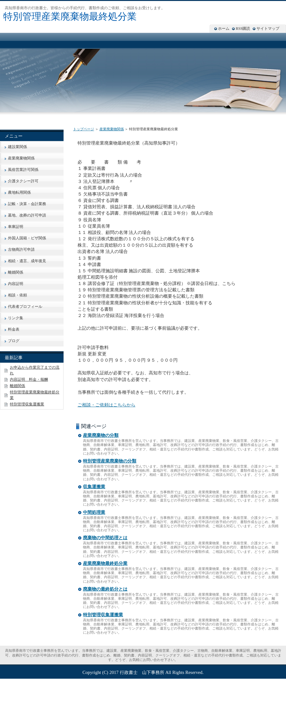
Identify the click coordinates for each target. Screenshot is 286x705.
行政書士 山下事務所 (142, 672)
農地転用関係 (19, 192)
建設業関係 (17, 147)
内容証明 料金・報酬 (29, 379)
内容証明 (15, 283)
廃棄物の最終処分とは (105, 589)
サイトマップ (267, 28)
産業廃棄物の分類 (101, 435)
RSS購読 (243, 28)
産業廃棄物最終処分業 (105, 563)
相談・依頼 (17, 295)
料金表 (13, 329)
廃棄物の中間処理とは (105, 537)
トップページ (83, 129)
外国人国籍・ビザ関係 (27, 238)
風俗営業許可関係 (23, 169)
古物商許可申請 (21, 249)
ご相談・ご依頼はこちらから (106, 404)
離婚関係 (15, 272)
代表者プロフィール (25, 306)
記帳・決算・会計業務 (27, 204)
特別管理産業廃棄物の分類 (109, 461)
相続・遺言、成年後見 (27, 261)
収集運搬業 (94, 486)
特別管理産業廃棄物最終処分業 (70, 16)
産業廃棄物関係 (111, 129)
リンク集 (15, 318)
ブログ (13, 341)
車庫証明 (15, 226)
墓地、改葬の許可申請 (27, 215)
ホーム (223, 28)
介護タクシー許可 (23, 181)
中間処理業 (94, 512)
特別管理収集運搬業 (103, 614)
